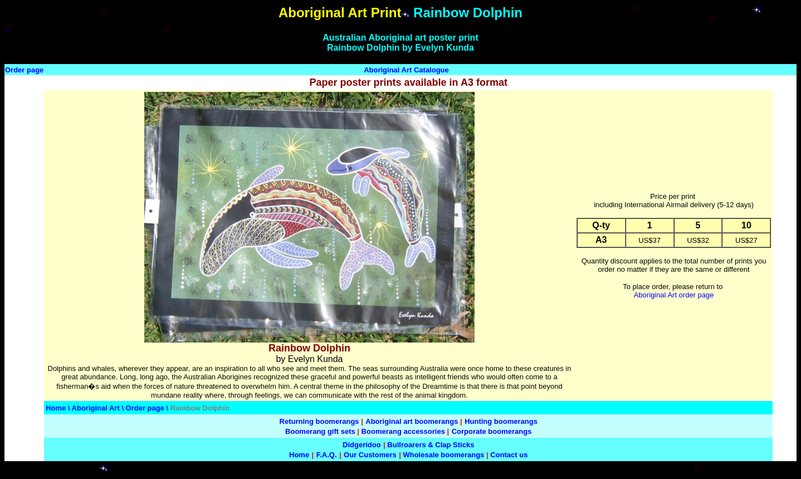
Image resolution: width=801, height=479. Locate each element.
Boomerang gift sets (320, 431)
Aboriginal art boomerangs (411, 421)
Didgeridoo (362, 445)
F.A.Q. (326, 455)
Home (56, 408)
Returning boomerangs (319, 421)
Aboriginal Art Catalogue (406, 70)
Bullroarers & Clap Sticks (430, 445)
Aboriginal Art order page (674, 295)
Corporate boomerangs (492, 431)
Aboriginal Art (97, 408)
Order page (24, 70)
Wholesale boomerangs (443, 455)
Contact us (509, 455)
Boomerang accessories (403, 431)
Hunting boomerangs (501, 421)
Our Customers (370, 455)
